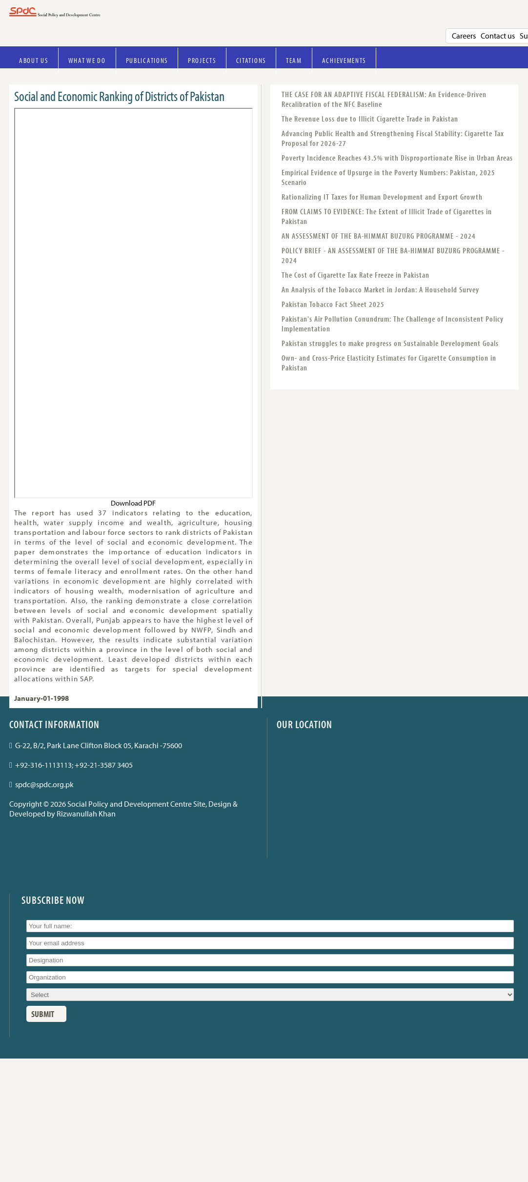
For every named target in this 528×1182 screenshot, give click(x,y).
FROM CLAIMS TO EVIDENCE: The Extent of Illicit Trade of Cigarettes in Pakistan (387, 216)
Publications (147, 60)
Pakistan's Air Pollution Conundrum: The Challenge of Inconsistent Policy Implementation (393, 323)
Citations (251, 60)
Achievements (344, 60)
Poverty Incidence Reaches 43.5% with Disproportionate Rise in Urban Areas (397, 158)
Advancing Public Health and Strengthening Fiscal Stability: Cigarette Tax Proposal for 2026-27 (393, 138)
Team (294, 60)
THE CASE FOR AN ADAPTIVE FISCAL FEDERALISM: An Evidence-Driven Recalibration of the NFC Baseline (384, 99)
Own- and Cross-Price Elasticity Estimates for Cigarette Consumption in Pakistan (389, 362)
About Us (33, 60)
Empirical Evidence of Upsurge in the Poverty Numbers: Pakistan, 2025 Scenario (388, 177)
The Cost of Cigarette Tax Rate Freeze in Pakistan (355, 275)
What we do (87, 60)
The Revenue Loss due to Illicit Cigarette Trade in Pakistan (370, 118)
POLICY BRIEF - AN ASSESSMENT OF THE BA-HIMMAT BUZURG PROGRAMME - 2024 (393, 255)
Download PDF (133, 503)
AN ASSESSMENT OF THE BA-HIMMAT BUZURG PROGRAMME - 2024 (379, 236)
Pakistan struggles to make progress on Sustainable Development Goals (390, 343)
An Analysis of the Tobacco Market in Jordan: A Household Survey (380, 289)
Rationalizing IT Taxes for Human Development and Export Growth (382, 197)
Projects (202, 60)
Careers (464, 36)
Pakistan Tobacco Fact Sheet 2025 (333, 304)
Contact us (498, 36)
